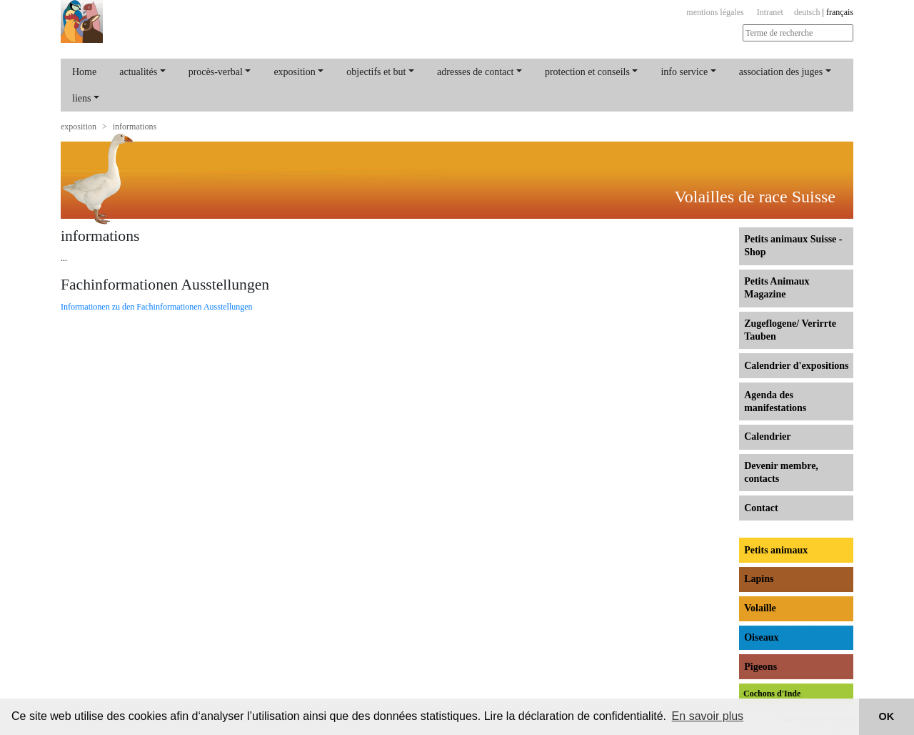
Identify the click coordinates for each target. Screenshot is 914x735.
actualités (138, 71)
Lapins (758, 578)
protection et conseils (587, 71)
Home (84, 71)
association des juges (781, 71)
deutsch (807, 12)
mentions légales (714, 12)
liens (81, 98)
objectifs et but (376, 71)
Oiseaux (761, 637)
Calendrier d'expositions (796, 365)
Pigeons (760, 666)
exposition (294, 71)
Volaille (760, 608)
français (839, 12)
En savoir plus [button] (708, 716)
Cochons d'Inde (771, 694)
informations (134, 127)
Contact (761, 508)
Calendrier (767, 436)
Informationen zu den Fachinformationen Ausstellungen (157, 307)
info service (684, 71)
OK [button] (887, 716)
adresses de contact (475, 71)
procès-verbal (216, 71)
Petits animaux (776, 550)
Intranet (770, 12)
